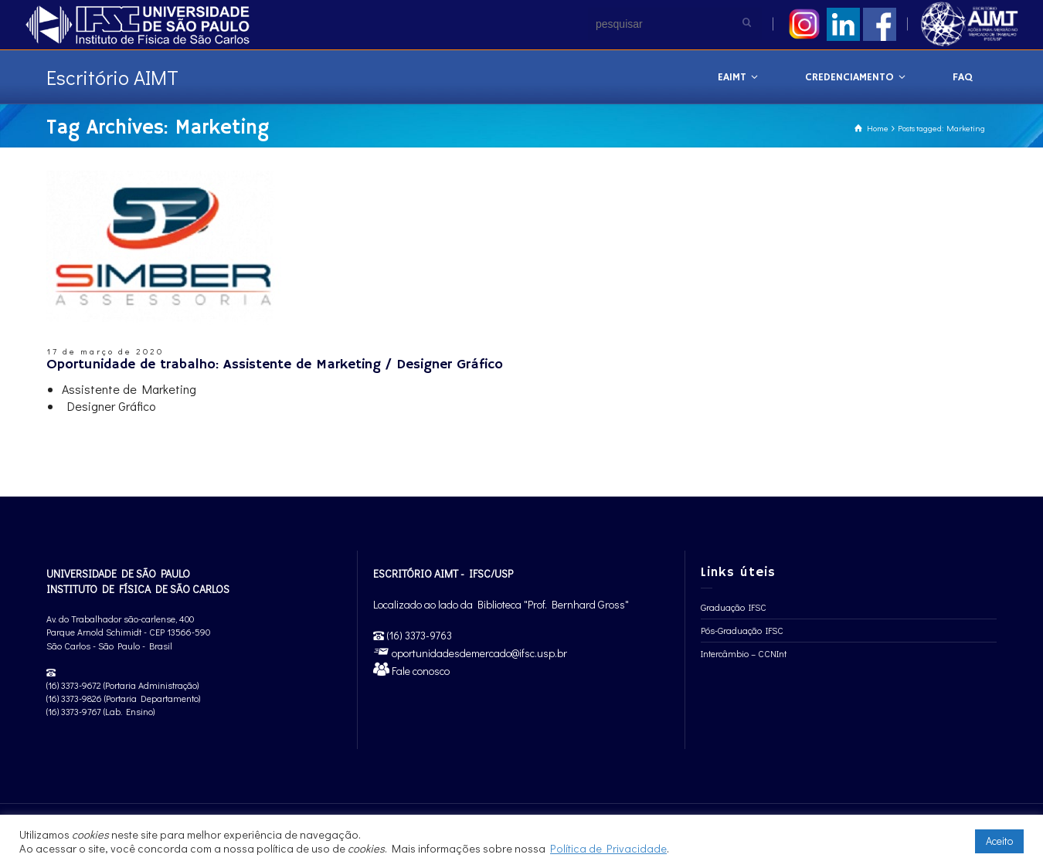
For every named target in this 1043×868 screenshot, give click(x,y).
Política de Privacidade (608, 848)
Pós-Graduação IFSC (742, 630)
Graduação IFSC (733, 607)
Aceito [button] (999, 840)
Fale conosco (419, 670)
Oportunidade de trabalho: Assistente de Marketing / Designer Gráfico (274, 364)
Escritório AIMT (112, 77)
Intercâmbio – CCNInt (743, 653)
